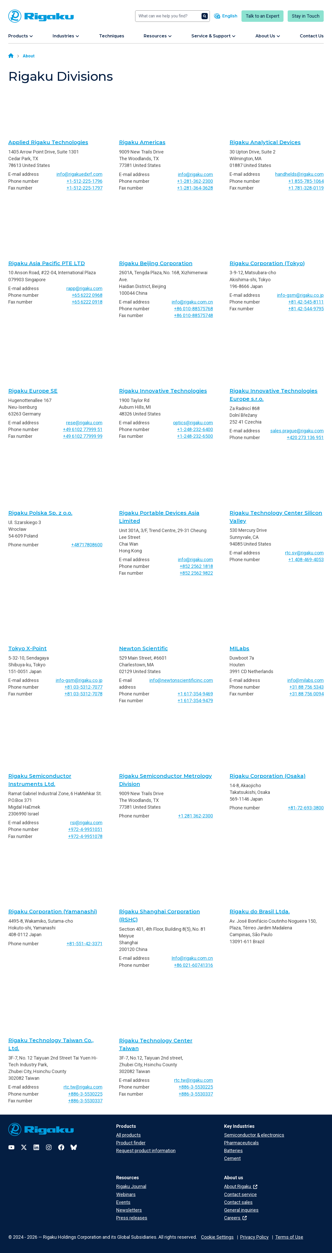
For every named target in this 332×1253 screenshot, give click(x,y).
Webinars (126, 1194)
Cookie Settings (217, 1237)
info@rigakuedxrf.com (79, 174)
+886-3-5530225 (85, 1094)
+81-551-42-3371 (84, 943)
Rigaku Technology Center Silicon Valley (276, 517)
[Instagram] (49, 1147)
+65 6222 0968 (87, 295)
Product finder (131, 1142)
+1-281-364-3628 (195, 188)
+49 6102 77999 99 (82, 436)
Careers (235, 1218)
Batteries (233, 1150)
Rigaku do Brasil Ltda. (260, 911)
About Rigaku (240, 1186)
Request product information (146, 1150)
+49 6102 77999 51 (82, 429)
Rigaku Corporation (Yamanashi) (52, 911)
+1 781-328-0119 (306, 188)
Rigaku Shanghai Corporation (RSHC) (159, 915)
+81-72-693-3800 (306, 807)
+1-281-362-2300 (195, 181)
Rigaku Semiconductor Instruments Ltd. (39, 780)
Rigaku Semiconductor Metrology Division (165, 780)
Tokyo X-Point (27, 648)
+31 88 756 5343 (306, 687)
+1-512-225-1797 (84, 188)
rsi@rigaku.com (86, 822)
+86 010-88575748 (193, 315)
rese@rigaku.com (84, 422)
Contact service (240, 1194)
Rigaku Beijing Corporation (155, 263)
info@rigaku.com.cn (192, 302)
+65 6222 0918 (87, 302)
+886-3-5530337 (85, 1100)
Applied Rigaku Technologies (48, 142)
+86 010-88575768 (193, 308)
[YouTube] (11, 1147)
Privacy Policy (254, 1237)
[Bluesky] (74, 1147)
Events (123, 1202)
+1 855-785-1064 (306, 181)
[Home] (10, 56)
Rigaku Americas (142, 142)
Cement (232, 1158)
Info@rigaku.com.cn (192, 958)
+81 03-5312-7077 (83, 687)
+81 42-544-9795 (306, 308)
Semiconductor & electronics (254, 1135)
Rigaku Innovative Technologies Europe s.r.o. (273, 395)
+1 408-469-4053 (306, 559)
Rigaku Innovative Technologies (163, 391)
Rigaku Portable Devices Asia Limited (159, 517)
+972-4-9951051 (85, 829)
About (28, 55)
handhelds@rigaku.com (299, 174)
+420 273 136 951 (305, 437)
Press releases (131, 1218)
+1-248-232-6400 (195, 429)
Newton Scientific (143, 648)
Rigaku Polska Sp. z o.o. (40, 513)
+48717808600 (86, 544)
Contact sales (238, 1202)
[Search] (172, 16)
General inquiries (241, 1210)
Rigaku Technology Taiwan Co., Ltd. (51, 1044)
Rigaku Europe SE (33, 391)
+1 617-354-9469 (195, 693)
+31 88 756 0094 (306, 693)
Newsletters (129, 1210)
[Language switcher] (225, 16)
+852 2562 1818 (196, 566)
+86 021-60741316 (193, 965)
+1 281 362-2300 (195, 816)
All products (128, 1135)
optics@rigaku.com (193, 422)
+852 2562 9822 (196, 573)
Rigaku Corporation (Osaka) (268, 776)
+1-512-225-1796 (84, 181)
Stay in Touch (306, 16)
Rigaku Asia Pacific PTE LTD (46, 263)
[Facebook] (61, 1147)
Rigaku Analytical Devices (265, 142)
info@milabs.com (305, 680)
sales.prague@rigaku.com (297, 430)
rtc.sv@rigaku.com (304, 552)
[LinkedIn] (36, 1147)
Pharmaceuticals (241, 1142)
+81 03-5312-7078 (83, 693)
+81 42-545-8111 (306, 302)
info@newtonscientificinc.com (181, 680)
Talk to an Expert (262, 16)
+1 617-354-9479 (195, 700)
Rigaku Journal (131, 1186)
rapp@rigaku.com (84, 288)
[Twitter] (24, 1147)
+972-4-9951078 (85, 836)
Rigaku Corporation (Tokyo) (267, 263)
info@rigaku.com (195, 174)
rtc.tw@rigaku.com (83, 1087)
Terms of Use (289, 1237)
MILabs (239, 648)
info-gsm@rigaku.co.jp (300, 295)
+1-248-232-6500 (195, 436)
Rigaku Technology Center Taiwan (155, 1044)
